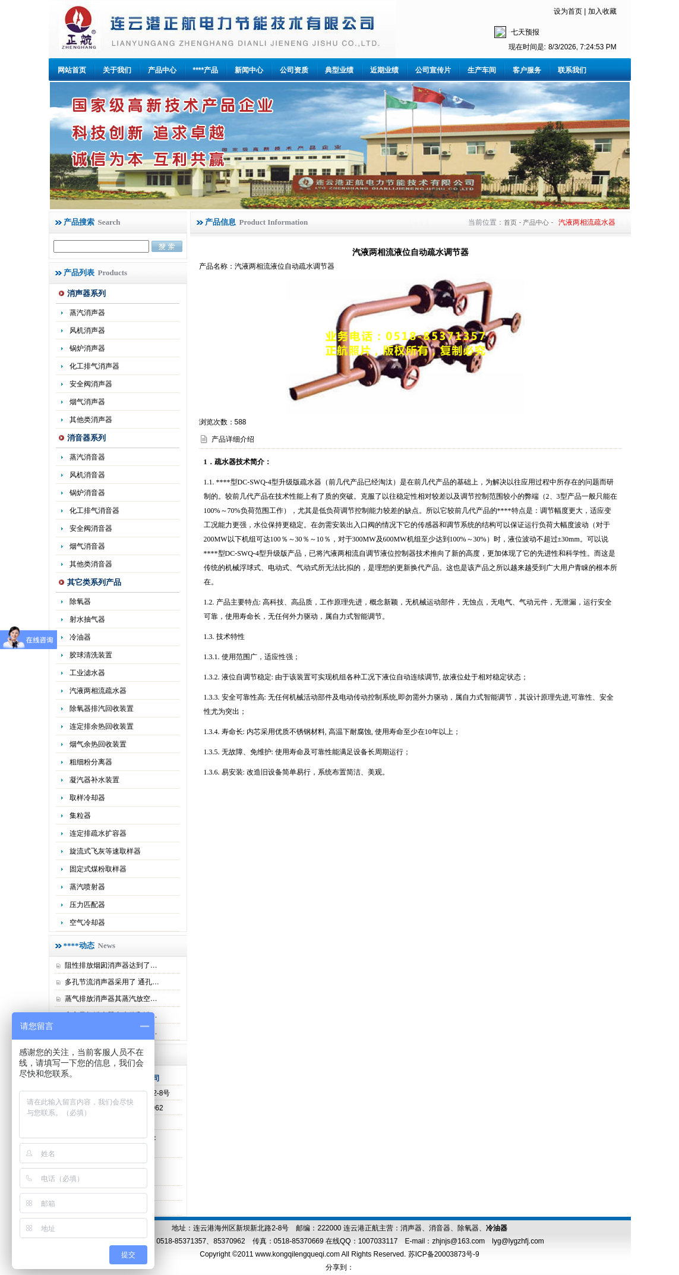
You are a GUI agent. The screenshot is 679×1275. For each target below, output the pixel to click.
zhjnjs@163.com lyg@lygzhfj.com (488, 1241)
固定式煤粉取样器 (98, 869)
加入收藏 (602, 11)
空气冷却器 (87, 922)
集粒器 (80, 815)
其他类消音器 (91, 564)
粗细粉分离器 (91, 762)
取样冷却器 (87, 798)
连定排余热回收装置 (102, 726)
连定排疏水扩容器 (98, 833)
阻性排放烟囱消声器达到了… (111, 965)
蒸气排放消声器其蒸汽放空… (111, 998)
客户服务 (527, 70)
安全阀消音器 (91, 528)
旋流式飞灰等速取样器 (105, 851)
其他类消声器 (91, 419)
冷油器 (496, 1228)
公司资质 (294, 70)
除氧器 (80, 601)
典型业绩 (339, 70)
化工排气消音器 (94, 510)
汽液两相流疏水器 (98, 691)
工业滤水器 (87, 673)
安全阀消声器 (91, 384)
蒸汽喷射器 (87, 887)
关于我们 (117, 70)
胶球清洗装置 (91, 655)
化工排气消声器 (94, 366)
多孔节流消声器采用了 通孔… (112, 982)
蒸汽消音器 (87, 457)
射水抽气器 (87, 619)
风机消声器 (87, 330)
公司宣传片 (433, 70)
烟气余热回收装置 (98, 744)
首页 (510, 222)
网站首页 (72, 70)
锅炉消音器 (87, 493)
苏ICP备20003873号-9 (442, 1254)
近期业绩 (384, 70)
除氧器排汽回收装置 (102, 708)
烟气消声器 (87, 402)
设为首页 (568, 11)
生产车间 (482, 70)
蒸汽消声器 (87, 312)
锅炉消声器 (87, 348)
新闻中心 (249, 70)
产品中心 (162, 70)
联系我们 (572, 70)
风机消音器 (87, 475)
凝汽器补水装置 (94, 780)
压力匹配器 (87, 905)
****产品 (206, 70)
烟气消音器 (87, 546)
